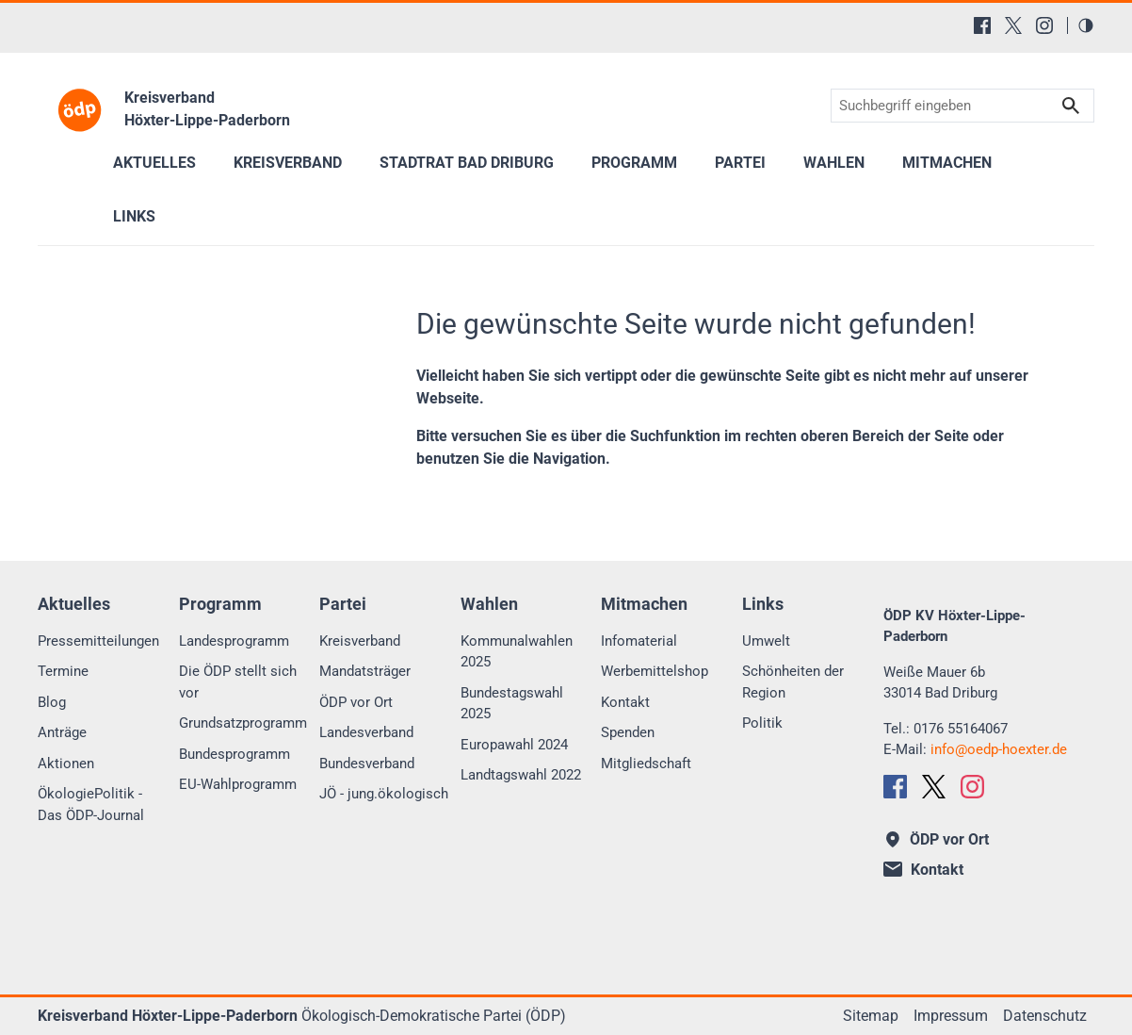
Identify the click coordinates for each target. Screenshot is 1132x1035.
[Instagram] (1044, 25)
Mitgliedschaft (646, 763)
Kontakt (625, 702)
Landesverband (366, 732)
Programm (634, 163)
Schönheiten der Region (793, 682)
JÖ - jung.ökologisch (383, 793)
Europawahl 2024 (514, 744)
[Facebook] (982, 25)
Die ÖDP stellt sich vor (238, 682)
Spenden (628, 732)
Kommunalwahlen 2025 (517, 651)
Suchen (1070, 106)
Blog (52, 702)
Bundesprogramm (234, 754)
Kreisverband (359, 640)
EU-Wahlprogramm (238, 784)
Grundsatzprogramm (243, 723)
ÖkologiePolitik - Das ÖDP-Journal (91, 804)
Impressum (951, 1016)
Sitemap (870, 1016)
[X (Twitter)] (1013, 25)
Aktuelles (154, 163)
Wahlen (834, 163)
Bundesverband (366, 763)
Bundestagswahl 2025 (512, 703)
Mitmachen (947, 163)
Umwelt (766, 640)
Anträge (62, 732)
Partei (740, 163)
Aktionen (66, 763)
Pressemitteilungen (98, 640)
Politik (762, 723)
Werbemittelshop (654, 671)
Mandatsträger (365, 671)
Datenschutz (1045, 1016)
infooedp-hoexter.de (998, 749)
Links (134, 216)
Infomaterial (639, 640)
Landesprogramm (234, 640)
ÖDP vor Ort (356, 702)
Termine (63, 671)
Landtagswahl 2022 (521, 774)
